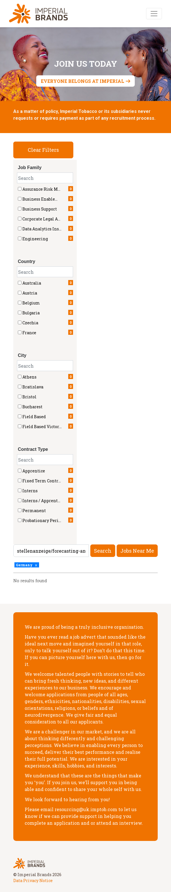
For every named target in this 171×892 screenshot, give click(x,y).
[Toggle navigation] (154, 13)
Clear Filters (43, 149)
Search (103, 550)
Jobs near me (137, 550)
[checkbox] (20, 283)
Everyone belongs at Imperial (82, 81)
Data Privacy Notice (33, 880)
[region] (85, 580)
